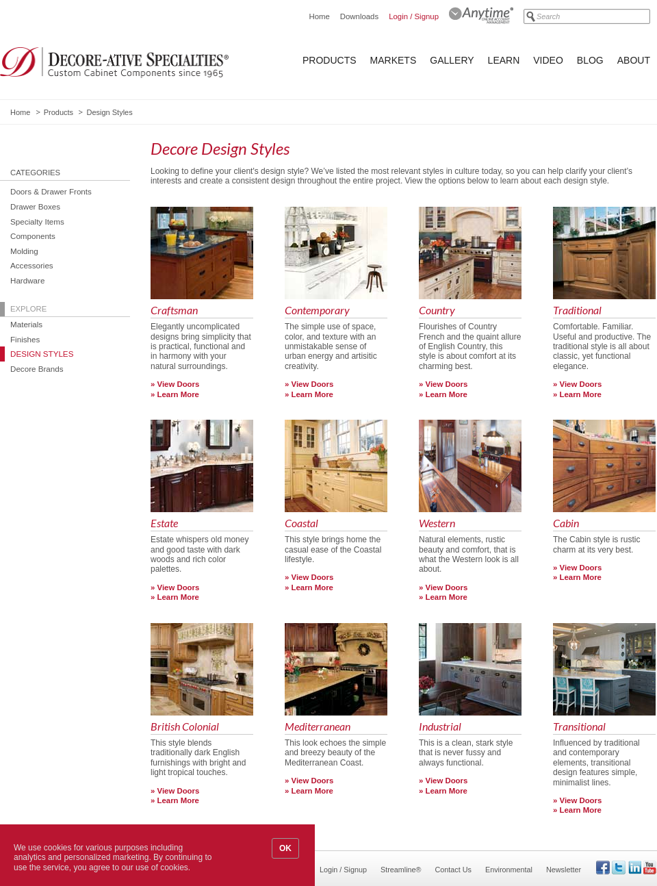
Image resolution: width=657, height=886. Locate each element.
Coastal (301, 523)
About (633, 60)
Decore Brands (37, 368)
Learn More (178, 394)
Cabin (566, 523)
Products (329, 60)
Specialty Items (37, 221)
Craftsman (174, 310)
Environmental (508, 869)
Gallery (452, 60)
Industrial (440, 727)
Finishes (25, 339)
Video (548, 60)
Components (32, 235)
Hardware (27, 280)
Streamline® (401, 869)
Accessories (31, 265)
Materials (26, 324)
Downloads (359, 16)
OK (285, 848)
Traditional (577, 310)
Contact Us (453, 869)
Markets (393, 60)
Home (319, 16)
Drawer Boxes (35, 206)
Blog (590, 60)
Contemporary (317, 310)
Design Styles (41, 353)
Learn (504, 60)
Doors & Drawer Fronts (51, 191)
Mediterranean (317, 727)
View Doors (178, 384)
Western (437, 523)
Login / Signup (414, 16)
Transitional (579, 727)
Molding (24, 250)
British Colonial (185, 727)
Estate (164, 523)
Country (437, 310)
